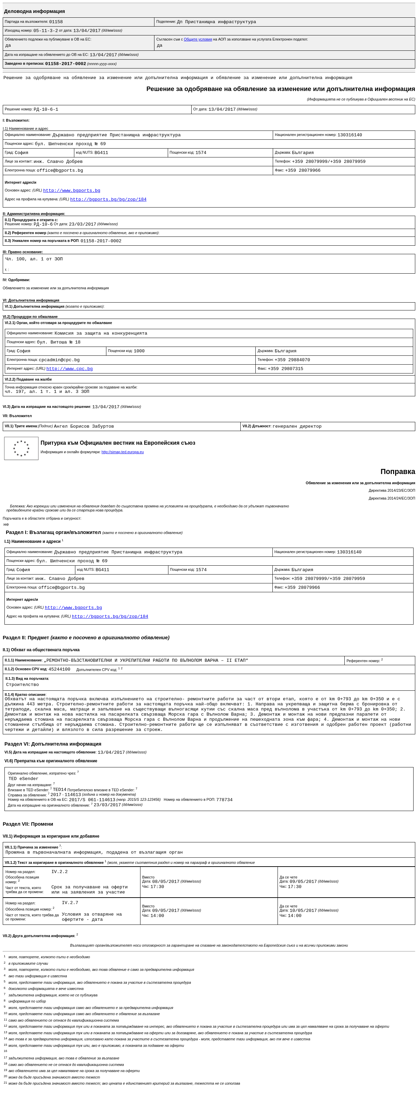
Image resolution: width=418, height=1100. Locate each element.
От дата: (201, 109)
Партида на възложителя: (27, 21)
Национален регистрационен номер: (306, 135)
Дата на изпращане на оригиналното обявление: (51, 805)
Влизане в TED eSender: (30, 790)
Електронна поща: (21, 170)
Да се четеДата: (288, 879)
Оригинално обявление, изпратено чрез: (43, 773)
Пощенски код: (183, 152)
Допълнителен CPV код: (99, 670)
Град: (10, 152)
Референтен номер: (364, 661)
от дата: (66, 30)
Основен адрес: (24, 190)
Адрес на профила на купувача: (37, 199)
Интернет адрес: (26, 368)
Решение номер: (19, 109)
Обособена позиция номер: (29, 909)
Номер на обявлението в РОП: (190, 799)
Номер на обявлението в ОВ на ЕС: (38, 799)
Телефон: (283, 161)
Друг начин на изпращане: (31, 785)
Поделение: (166, 21)
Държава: (283, 152)
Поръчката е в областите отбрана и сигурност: (42, 518)
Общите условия (198, 39)
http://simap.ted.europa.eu (123, 452)
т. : (7, 270)
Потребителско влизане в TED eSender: (103, 790)
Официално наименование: (29, 135)
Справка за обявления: (29, 795)
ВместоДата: (148, 879)
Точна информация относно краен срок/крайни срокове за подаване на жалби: (71, 387)
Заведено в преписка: (25, 63)
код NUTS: (85, 152)
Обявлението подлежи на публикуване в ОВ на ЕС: (48, 39)
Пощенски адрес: (20, 143)
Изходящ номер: (19, 30)
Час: (146, 886)
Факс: (280, 170)
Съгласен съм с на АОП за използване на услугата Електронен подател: (232, 39)
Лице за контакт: (19, 161)
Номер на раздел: (20, 872)
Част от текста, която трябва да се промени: (24, 890)
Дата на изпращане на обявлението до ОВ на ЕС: (47, 54)
